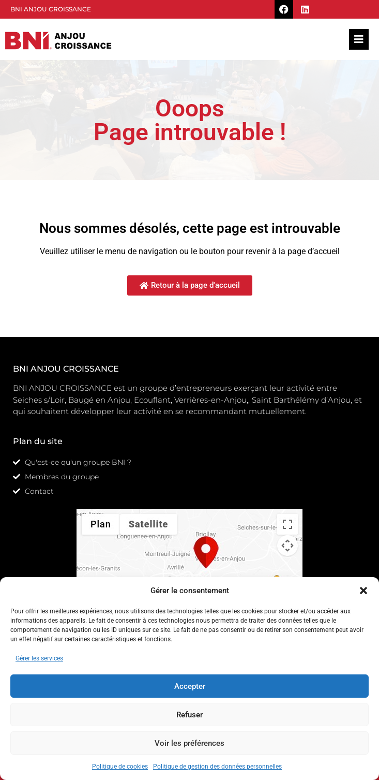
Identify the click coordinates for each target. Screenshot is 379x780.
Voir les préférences (189, 743)
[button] (363, 590)
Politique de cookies (120, 766)
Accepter (189, 686)
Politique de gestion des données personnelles (217, 766)
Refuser (189, 714)
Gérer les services (39, 658)
